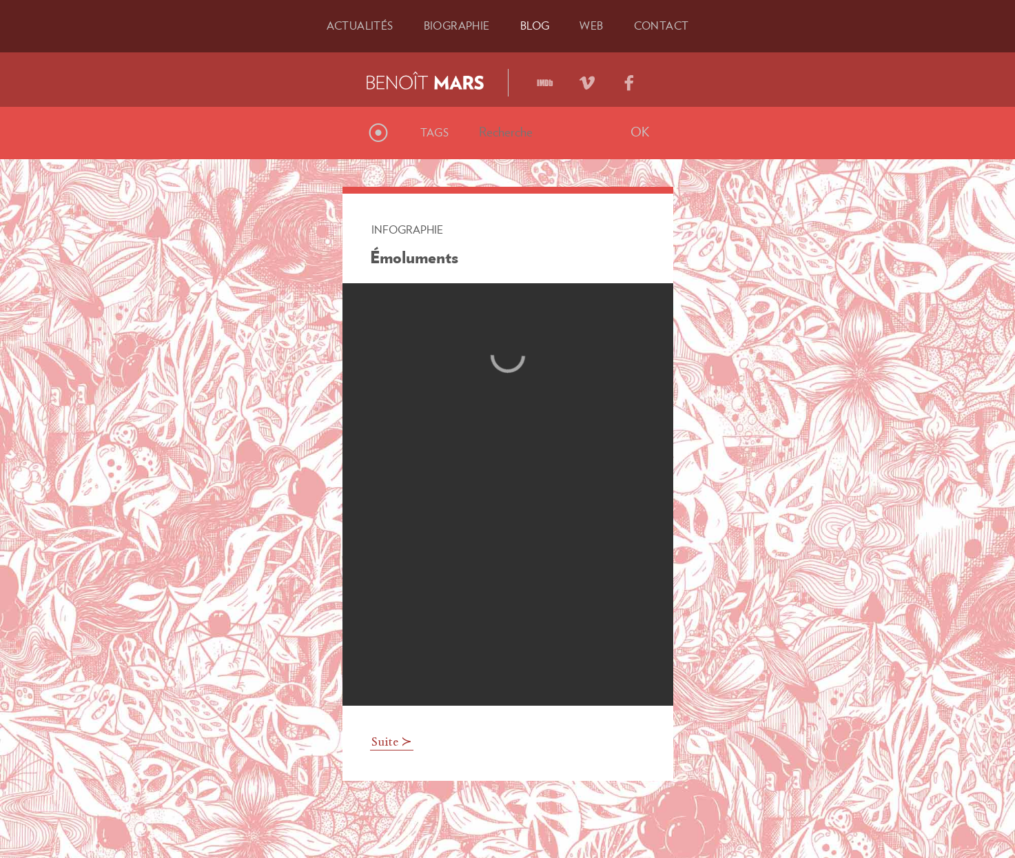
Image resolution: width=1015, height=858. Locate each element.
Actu (360, 25)
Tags (434, 132)
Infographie (407, 229)
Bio (457, 25)
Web (591, 25)
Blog (535, 25)
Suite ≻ (391, 743)
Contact (661, 25)
